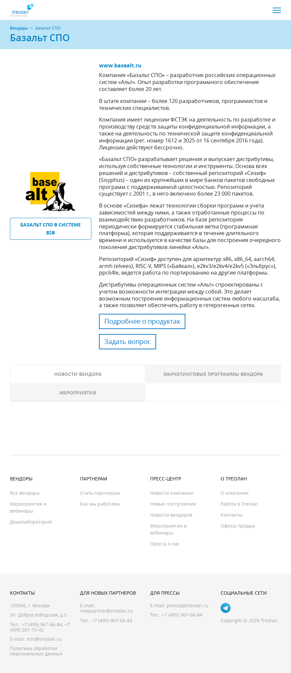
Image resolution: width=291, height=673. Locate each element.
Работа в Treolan (239, 504)
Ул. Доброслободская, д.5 (38, 615)
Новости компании (171, 493)
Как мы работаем (100, 504)
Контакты (231, 515)
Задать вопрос (127, 341)
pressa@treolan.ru (187, 605)
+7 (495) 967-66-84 (42, 624)
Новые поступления (173, 504)
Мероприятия (77, 392)
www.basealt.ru (120, 65)
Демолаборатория (31, 522)
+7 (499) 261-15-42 (40, 627)
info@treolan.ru (44, 639)
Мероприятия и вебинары (28, 507)
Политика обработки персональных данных (36, 651)
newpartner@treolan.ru (106, 611)
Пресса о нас (165, 544)
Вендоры (19, 28)
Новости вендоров (171, 515)
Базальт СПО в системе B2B (50, 228)
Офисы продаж (238, 526)
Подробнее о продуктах (142, 321)
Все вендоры (25, 493)
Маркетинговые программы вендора (213, 374)
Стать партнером (100, 493)
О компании (234, 493)
